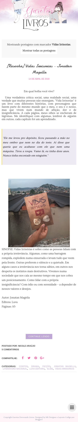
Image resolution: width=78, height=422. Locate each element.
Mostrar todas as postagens (39, 50)
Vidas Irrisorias (64, 369)
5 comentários (10, 349)
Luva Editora (37, 369)
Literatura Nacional (15, 369)
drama (35, 366)
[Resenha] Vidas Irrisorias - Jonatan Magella (39, 69)
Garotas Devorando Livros (23, 417)
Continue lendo (38, 336)
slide (50, 369)
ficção (46, 366)
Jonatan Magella (65, 366)
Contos (23, 366)
